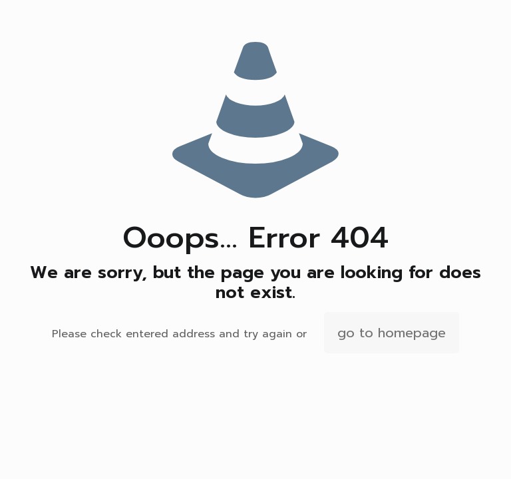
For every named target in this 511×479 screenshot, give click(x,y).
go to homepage (391, 333)
